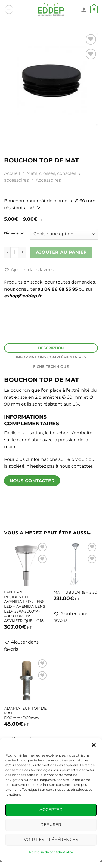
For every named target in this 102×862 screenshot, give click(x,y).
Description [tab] (51, 348)
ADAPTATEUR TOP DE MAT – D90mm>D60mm (25, 713)
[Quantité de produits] (14, 252)
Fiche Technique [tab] (51, 367)
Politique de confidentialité (51, 852)
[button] (94, 745)
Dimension (14, 233)
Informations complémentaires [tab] (51, 357)
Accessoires (48, 180)
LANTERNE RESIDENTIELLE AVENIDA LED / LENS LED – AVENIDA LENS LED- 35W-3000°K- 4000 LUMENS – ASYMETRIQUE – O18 (24, 606)
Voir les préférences (51, 839)
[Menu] (9, 9)
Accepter (51, 809)
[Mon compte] (83, 9)
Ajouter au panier (61, 252)
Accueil (12, 173)
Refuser (51, 824)
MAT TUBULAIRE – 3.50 (75, 592)
